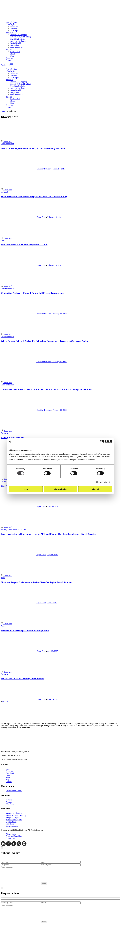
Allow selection (60, 489)
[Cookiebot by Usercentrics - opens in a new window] (101, 441)
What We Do (10, 24)
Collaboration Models (14, 791)
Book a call (5, 65)
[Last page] (7, 701)
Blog (12, 56)
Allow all (95, 489)
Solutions (13, 26)
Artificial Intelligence (18, 41)
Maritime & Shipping (18, 35)
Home (3, 111)
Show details (101, 482)
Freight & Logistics (17, 39)
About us (9, 58)
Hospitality (14, 45)
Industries (9, 33)
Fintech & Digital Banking (20, 37)
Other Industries (16, 47)
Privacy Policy (11, 834)
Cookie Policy (11, 838)
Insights (9, 50)
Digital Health (15, 43)
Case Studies (15, 52)
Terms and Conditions (14, 836)
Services (13, 28)
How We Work (11, 22)
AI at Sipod (14, 30)
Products (9, 802)
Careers (8, 775)
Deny (26, 489)
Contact (9, 60)
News (12, 54)
